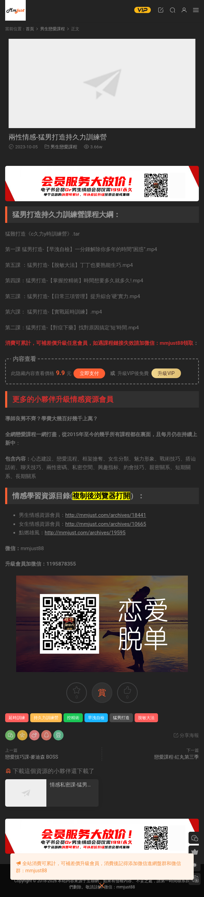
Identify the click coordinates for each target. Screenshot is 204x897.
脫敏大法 (146, 717)
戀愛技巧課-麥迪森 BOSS (31, 757)
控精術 (73, 717)
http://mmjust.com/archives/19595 (85, 533)
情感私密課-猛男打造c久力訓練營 (71, 785)
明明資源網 (15, 10)
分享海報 (186, 735)
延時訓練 (17, 717)
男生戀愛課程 (63, 146)
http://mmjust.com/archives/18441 (105, 515)
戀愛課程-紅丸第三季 (176, 757)
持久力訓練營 (46, 717)
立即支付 (89, 373)
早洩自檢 (96, 717)
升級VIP (166, 373)
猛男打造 (121, 717)
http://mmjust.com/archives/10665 (105, 524)
